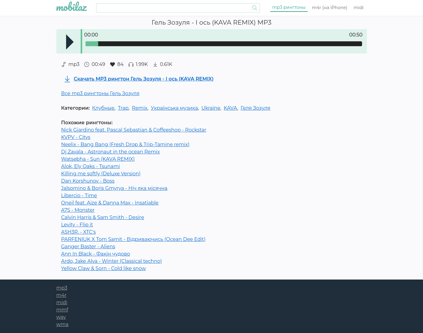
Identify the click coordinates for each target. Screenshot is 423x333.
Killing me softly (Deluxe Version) (101, 174)
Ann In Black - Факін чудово (95, 254)
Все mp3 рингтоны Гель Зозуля (100, 93)
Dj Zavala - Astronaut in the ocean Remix (110, 152)
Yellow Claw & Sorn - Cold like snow (103, 268)
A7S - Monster (78, 210)
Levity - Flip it (77, 225)
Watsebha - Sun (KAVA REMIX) (98, 159)
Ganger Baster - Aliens (88, 246)
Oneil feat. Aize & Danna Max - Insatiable (110, 203)
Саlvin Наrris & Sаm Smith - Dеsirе (102, 217)
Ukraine (210, 108)
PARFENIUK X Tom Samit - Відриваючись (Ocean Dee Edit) (133, 239)
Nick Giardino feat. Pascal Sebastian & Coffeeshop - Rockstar (133, 130)
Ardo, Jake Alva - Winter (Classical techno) (111, 261)
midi (359, 7)
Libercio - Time (79, 195)
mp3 (289, 7)
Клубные (103, 108)
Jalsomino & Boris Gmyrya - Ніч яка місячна (114, 188)
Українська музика (174, 108)
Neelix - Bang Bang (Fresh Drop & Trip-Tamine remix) (125, 144)
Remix (139, 108)
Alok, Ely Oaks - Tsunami (90, 166)
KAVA (230, 108)
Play (70, 42)
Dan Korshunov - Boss (88, 181)
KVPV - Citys (75, 137)
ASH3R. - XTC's (78, 232)
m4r (329, 7)
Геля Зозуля (255, 108)
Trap (123, 108)
